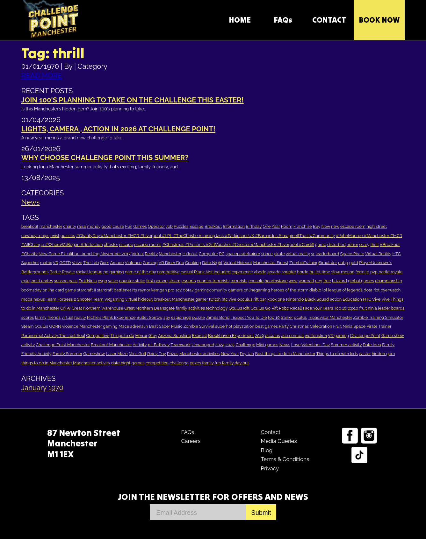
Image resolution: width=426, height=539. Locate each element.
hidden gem (383, 353)
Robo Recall (290, 308)
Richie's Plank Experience (111, 317)
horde (302, 272)
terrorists (238, 280)
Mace (124, 326)
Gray (152, 335)
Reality (151, 253)
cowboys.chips (35, 235)
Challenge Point (365, 335)
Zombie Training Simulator (378, 317)
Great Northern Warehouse (97, 308)
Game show (392, 335)
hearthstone (276, 280)
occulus (272, 335)
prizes (195, 362)
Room (286, 226)
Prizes (172, 353)
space (267, 253)
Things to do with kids (337, 353)
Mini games (267, 344)
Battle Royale (62, 272)
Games (140, 226)
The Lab (91, 262)
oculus (300, 317)
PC (222, 253)
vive (232, 299)
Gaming (150, 262)
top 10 (274, 317)
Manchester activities (199, 353)
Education (352, 299)
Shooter (84, 299)
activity (28, 344)
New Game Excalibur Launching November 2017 (85, 253)
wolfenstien (316, 335)
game (320, 244)
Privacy (270, 468)
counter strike (132, 280)
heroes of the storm (289, 290)
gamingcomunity (211, 290)
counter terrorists (213, 280)
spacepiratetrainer (243, 253)
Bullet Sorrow (149, 317)
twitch (215, 299)
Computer (208, 253)
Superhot (30, 262)
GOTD (65, 262)
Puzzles (181, 226)
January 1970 (42, 387)
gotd (353, 262)
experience (242, 272)
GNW (65, 308)
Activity (140, 344)
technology (216, 308)
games (138, 362)
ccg (318, 280)
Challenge (246, 344)
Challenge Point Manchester (63, 344)
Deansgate (164, 308)
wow (293, 280)
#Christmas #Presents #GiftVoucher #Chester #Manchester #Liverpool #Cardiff (238, 244)
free (327, 280)
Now (325, 226)
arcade (273, 272)
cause (118, 226)
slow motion (342, 272)
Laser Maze (116, 353)
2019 (259, 335)
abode (260, 272)
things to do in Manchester (46, 362)
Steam (27, 326)
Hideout (190, 253)
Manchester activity (91, 362)
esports (189, 280)
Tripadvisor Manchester (330, 317)
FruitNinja (87, 280)
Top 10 (340, 308)
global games (361, 280)
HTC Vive (371, 299)
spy (166, 317)
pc (106, 272)
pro (171, 290)
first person (157, 280)
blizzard (339, 280)
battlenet (122, 290)
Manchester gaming (98, 326)
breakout (29, 226)
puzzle (198, 317)
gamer (201, 299)
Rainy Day (156, 353)
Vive (385, 299)
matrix (46, 262)
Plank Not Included (212, 272)
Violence (133, 262)
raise (81, 226)
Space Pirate (352, 253)
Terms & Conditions (285, 459)
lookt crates (42, 280)
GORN (55, 326)
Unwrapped (202, 344)
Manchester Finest (270, 262)
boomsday (31, 290)
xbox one (276, 299)
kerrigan (159, 290)
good (106, 226)
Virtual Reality (378, 253)
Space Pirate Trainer (372, 326)
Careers (190, 441)
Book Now (379, 20)
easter (365, 353)
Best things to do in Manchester (285, 353)
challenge (179, 362)
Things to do (122, 335)
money (93, 226)
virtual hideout (139, 299)
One (267, 226)
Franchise (302, 226)
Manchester (170, 253)
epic (25, 280)
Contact (270, 432)
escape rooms (147, 244)
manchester (51, 226)
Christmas (299, 326)
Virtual (138, 253)
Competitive (98, 335)
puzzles (68, 235)
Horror (141, 335)
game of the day (140, 272)
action (336, 299)
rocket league (89, 272)
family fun (211, 362)
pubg (343, 262)
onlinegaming (257, 290)
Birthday (254, 226)
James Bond (217, 317)
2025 (230, 344)
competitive (168, 272)
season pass (66, 280)
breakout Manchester (174, 299)
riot (376, 290)
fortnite (362, 272)
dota (368, 290)
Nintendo (295, 299)
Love (295, 344)
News (30, 202)
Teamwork (180, 344)
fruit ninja (368, 308)
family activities (190, 308)
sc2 (178, 290)
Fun (128, 226)
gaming (116, 272)
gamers (235, 290)
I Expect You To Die (249, 317)
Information (234, 226)
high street (376, 226)
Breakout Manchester (111, 344)
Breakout (213, 226)
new (335, 226)
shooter (289, 272)
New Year (230, 353)
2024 (220, 344)
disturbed (336, 244)
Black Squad (317, 299)
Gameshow (94, 353)
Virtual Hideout (237, 262)
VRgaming (115, 299)
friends (54, 317)
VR (55, 262)
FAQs (283, 20)
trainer (287, 317)
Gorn (104, 262)
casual (187, 272)
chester (111, 244)
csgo (102, 280)
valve (113, 280)
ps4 (263, 299)
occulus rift (248, 299)
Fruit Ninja (342, 326)
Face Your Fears (318, 308)
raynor (144, 290)
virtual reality (298, 253)
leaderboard (327, 253)
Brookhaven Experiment (231, 335)
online (48, 290)
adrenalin (139, 326)
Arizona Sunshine (174, 335)
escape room (352, 226)
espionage (181, 317)
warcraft (306, 280)
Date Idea (372, 344)
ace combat (292, 335)
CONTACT (329, 20)
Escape (197, 226)
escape (126, 244)
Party (284, 326)
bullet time (319, 272)
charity (69, 226)
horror (352, 244)
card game (65, 290)
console (256, 280)
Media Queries (279, 441)
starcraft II (86, 290)
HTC (396, 253)
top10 (353, 308)
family (41, 317)
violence (70, 326)
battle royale (390, 272)
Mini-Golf (137, 353)
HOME (240, 20)
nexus (39, 299)
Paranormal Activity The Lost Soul (53, 335)
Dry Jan (247, 353)
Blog (266, 450)
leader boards (391, 308)
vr (312, 253)
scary (364, 244)
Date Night (212, 262)
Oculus (41, 326)
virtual (67, 317)
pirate (279, 253)
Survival (206, 326)
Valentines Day (315, 344)
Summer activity (346, 344)
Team (98, 299)
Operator (156, 226)
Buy (316, 226)
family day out (235, 362)
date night (121, 362)
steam (174, 280)
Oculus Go (260, 308)
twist (54, 235)
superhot (223, 326)
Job (169, 226)
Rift (274, 308)
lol (324, 290)
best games (266, 326)
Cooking (193, 262)
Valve (77, 262)
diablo (315, 290)
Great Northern (138, 308)
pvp (374, 272)
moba (26, 299)
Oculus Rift (239, 308)
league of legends (345, 290)
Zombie (191, 326)
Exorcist (199, 335)
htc (225, 299)
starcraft (104, 290)
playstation (243, 326)
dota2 (188, 290)
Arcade (117, 262)
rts (134, 290)
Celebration (321, 326)
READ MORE (41, 75)
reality (80, 317)
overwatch (391, 290)
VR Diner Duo (171, 262)
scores (27, 317)
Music (176, 326)
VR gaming (338, 335)
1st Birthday (159, 344)
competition (157, 362)
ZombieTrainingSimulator (313, 262)
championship (388, 280)
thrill (374, 244)
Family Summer (67, 353)
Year (275, 226)
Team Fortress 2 (61, 299)
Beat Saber (159, 326)
